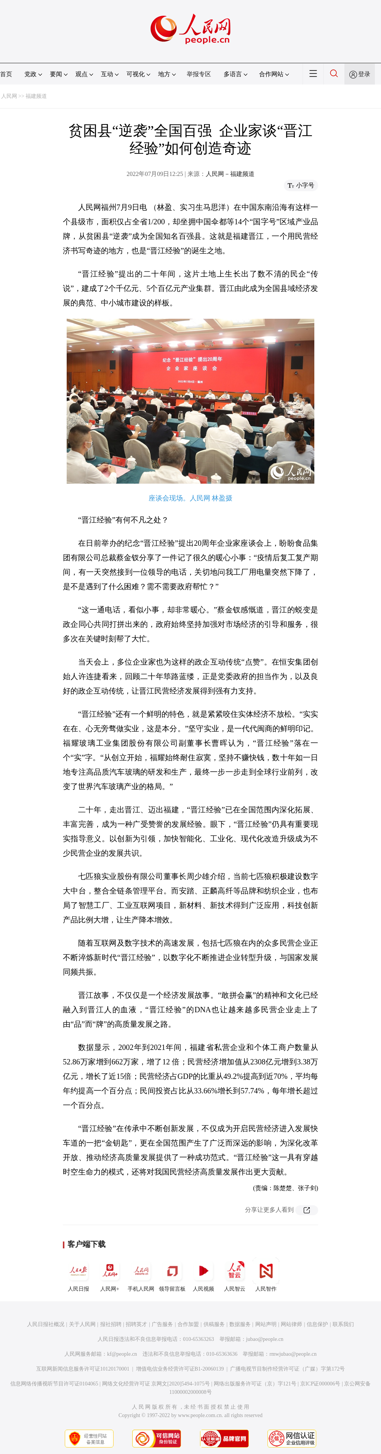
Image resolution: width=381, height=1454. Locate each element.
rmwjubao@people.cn (293, 1354)
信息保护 (317, 1324)
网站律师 (291, 1324)
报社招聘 (111, 1324)
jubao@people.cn (264, 1339)
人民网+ (109, 1274)
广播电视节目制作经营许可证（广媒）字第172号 (287, 1369)
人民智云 (234, 1274)
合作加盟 (188, 1324)
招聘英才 (136, 1324)
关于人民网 (82, 1324)
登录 (364, 74)
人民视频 (203, 1274)
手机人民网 (141, 1274)
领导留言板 (172, 1274)
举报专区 (199, 74)
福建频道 (36, 96)
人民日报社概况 (45, 1324)
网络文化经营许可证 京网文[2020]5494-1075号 (156, 1384)
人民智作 (266, 1274)
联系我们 (343, 1324)
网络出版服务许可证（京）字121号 (255, 1384)
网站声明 (266, 1324)
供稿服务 (214, 1324)
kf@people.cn (122, 1354)
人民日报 (78, 1274)
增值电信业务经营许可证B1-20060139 (180, 1369)
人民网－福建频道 (230, 174)
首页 (6, 74)
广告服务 (162, 1324)
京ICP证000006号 (320, 1384)
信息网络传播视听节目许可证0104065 (54, 1384)
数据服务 (240, 1324)
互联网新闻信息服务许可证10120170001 (83, 1369)
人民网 (9, 96)
